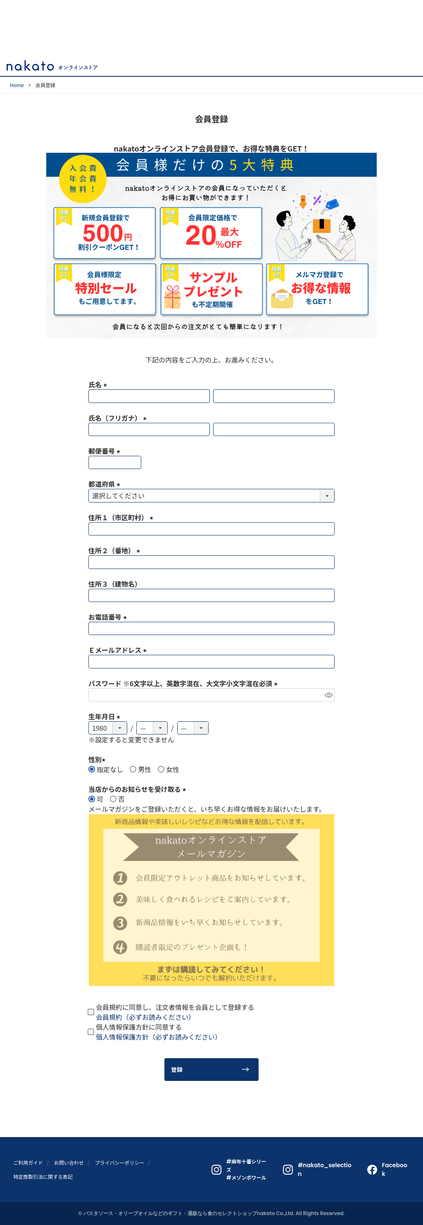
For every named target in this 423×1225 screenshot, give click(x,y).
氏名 (99, 384)
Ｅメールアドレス (119, 650)
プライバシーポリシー (119, 1162)
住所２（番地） (115, 550)
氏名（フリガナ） (119, 418)
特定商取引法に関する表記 (43, 1176)
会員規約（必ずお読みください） (145, 1017)
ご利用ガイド (28, 1162)
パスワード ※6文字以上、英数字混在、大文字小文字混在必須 (184, 683)
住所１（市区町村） (122, 517)
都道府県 (105, 484)
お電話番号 (109, 617)
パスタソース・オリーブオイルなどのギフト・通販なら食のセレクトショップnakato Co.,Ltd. (189, 1213)
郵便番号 (105, 451)
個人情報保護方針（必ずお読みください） (158, 1037)
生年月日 (105, 716)
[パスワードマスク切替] (328, 695)
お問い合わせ (69, 1162)
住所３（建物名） (114, 584)
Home (17, 84)
